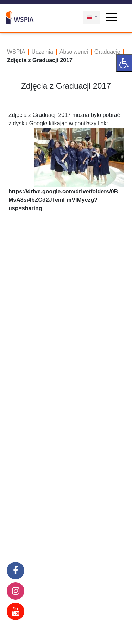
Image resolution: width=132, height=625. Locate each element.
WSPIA (16, 52)
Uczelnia (42, 52)
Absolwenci (73, 52)
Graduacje (107, 52)
